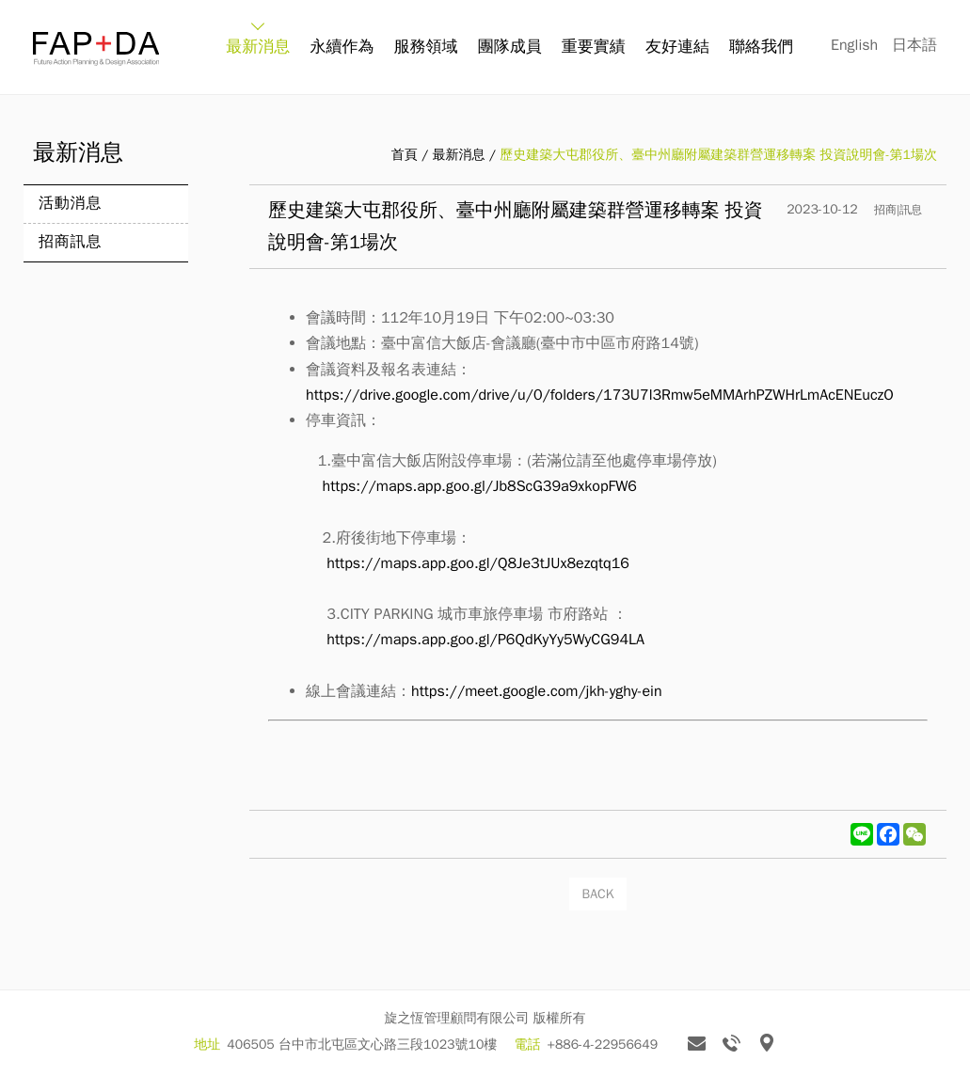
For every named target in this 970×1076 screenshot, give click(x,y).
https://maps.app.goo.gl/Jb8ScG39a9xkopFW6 (480, 486)
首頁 (404, 155)
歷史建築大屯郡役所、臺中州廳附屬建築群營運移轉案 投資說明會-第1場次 (718, 155)
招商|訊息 (898, 209)
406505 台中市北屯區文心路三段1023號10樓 (362, 1044)
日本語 (914, 45)
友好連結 (677, 46)
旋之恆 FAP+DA (96, 49)
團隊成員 (510, 46)
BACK (598, 894)
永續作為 (342, 46)
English (854, 45)
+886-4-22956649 (603, 1044)
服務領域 (426, 46)
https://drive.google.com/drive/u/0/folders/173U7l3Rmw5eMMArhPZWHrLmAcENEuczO (600, 395)
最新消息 (258, 46)
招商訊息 (70, 241)
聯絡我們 (761, 46)
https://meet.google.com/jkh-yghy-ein (536, 691)
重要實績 (594, 46)
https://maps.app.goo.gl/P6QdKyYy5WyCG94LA (485, 639)
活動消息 (70, 203)
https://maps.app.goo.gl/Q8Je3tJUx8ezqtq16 (477, 563)
